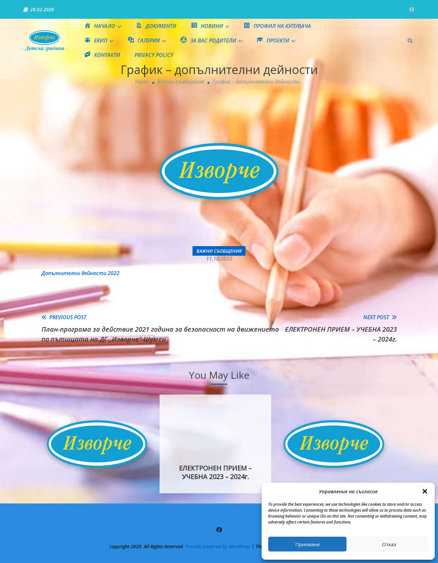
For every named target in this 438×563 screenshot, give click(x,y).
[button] (425, 491)
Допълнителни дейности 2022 (80, 273)
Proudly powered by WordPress (218, 546)
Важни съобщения (219, 251)
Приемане (307, 544)
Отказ (389, 544)
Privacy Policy (154, 55)
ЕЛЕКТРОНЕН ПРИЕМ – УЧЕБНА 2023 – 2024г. (215, 472)
